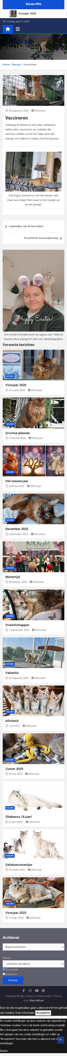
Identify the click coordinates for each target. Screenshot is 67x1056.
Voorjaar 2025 (15, 913)
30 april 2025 (14, 822)
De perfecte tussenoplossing (41, 238)
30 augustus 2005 (17, 110)
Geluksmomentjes (18, 865)
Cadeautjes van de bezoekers (26, 226)
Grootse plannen (17, 433)
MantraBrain (37, 1000)
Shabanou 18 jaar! (18, 817)
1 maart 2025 (14, 917)
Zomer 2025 (14, 769)
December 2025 (16, 529)
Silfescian (38, 110)
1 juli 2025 (12, 725)
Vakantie (12, 673)
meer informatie (24, 1012)
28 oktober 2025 (16, 582)
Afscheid (12, 721)
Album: (7, 958)
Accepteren (43, 1012)
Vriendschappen (17, 625)
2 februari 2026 (15, 438)
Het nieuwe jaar (16, 481)
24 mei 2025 (14, 773)
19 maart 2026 (15, 390)
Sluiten (4, 1050)
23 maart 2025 (15, 869)
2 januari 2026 (14, 486)
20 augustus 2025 (17, 678)
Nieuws (10, 376)
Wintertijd (12, 577)
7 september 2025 (17, 630)
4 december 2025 (16, 534)
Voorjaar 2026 (15, 385)
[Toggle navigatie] (18, 29)
